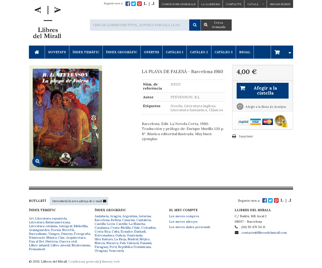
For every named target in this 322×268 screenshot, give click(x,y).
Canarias (128, 220)
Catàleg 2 (199, 52)
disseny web (111, 261)
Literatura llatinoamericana (49, 222)
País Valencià (129, 243)
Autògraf (65, 226)
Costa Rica (102, 231)
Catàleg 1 (174, 52)
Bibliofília (81, 226)
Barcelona (102, 220)
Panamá (146, 243)
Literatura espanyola (51, 218)
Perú (113, 247)
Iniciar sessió (280, 4)
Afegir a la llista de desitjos (265, 107)
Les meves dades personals (189, 227)
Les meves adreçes (183, 221)
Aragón (115, 216)
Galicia (120, 235)
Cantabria (143, 220)
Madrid (133, 239)
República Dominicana (134, 247)
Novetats (57, 52)
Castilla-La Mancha (130, 224)
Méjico (145, 239)
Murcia (100, 243)
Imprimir (246, 136)
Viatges (54, 234)
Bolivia (116, 220)
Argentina (129, 216)
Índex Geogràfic (121, 52)
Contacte (234, 4)
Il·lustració (37, 238)
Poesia (56, 230)
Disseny (66, 234)
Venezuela (116, 251)
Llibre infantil (39, 245)
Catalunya (102, 228)
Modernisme (81, 245)
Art (31, 218)
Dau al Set (36, 241)
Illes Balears (104, 239)
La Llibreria (210, 4)
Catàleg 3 (224, 52)
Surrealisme (38, 234)
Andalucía (102, 216)
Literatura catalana (43, 226)
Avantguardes (39, 230)
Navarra (112, 243)
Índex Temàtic (85, 52)
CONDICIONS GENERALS (179, 4)
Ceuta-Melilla (120, 228)
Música (51, 238)
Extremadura (104, 235)
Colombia (148, 228)
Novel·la (68, 230)
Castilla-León (105, 224)
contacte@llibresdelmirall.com (264, 233)
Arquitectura (75, 238)
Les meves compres (184, 216)
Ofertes (151, 52)
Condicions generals (83, 261)
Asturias (145, 216)
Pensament (37, 249)
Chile (136, 228)
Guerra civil (68, 241)
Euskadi (140, 231)
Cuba (115, 231)
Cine (61, 238)
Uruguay (101, 251)
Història (51, 241)
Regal (244, 52)
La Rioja (120, 239)
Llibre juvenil (60, 245)
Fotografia (82, 234)
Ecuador (127, 231)
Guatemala (134, 235)
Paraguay (101, 247)
